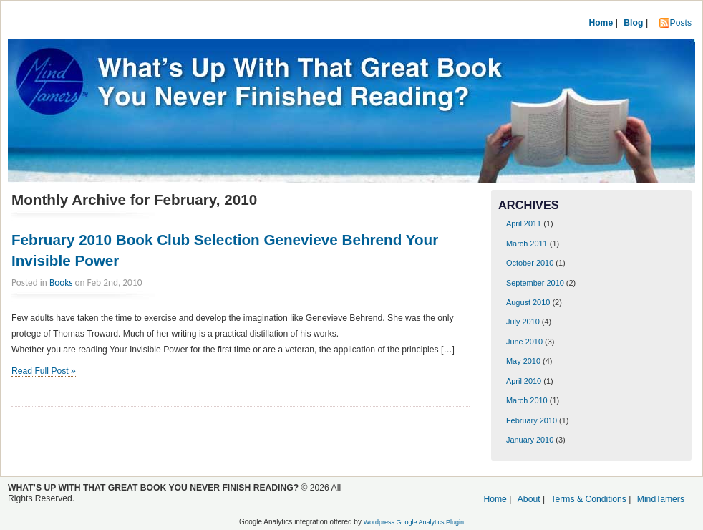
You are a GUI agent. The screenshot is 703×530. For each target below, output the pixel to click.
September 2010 (535, 283)
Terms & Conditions (588, 499)
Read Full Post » (43, 371)
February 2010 (531, 420)
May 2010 (523, 361)
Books (61, 282)
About (529, 499)
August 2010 (528, 302)
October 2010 (529, 263)
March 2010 (527, 400)
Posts (681, 23)
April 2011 (523, 223)
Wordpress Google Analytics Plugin (414, 522)
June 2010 (524, 341)
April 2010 (523, 381)
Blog (633, 23)
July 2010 (523, 321)
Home (600, 23)
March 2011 (527, 243)
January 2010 (529, 439)
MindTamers (660, 499)
